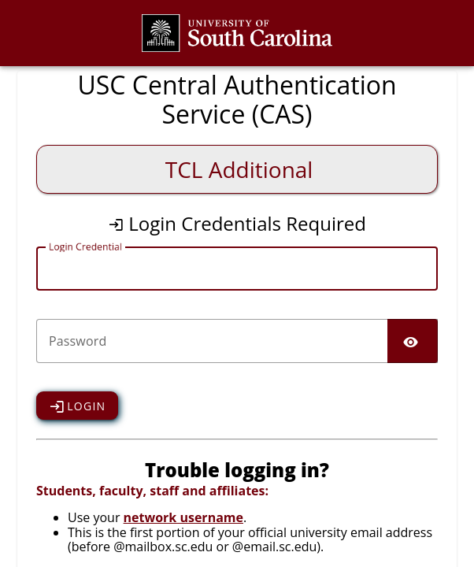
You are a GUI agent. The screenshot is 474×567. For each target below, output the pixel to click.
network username (183, 517)
